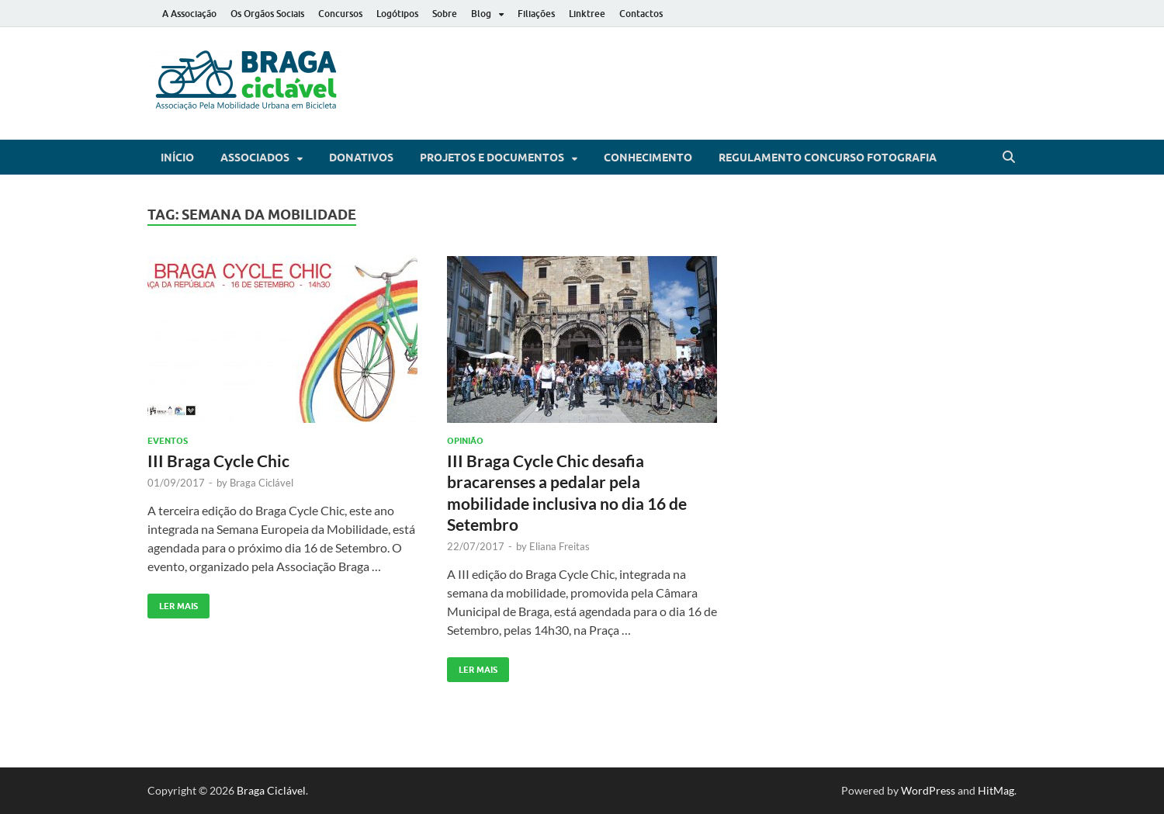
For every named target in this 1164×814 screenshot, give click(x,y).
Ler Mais (172, 602)
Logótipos (397, 13)
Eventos (167, 440)
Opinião (465, 440)
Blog (481, 13)
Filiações (536, 13)
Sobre (444, 13)
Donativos (361, 157)
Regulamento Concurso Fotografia (828, 157)
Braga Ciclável (261, 482)
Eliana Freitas (559, 546)
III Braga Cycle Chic (218, 460)
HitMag (996, 790)
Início (177, 157)
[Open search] (1008, 157)
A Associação (189, 13)
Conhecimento (648, 157)
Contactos (641, 13)
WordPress (928, 790)
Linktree (587, 13)
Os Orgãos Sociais (267, 13)
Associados (254, 157)
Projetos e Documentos (492, 157)
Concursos (340, 13)
